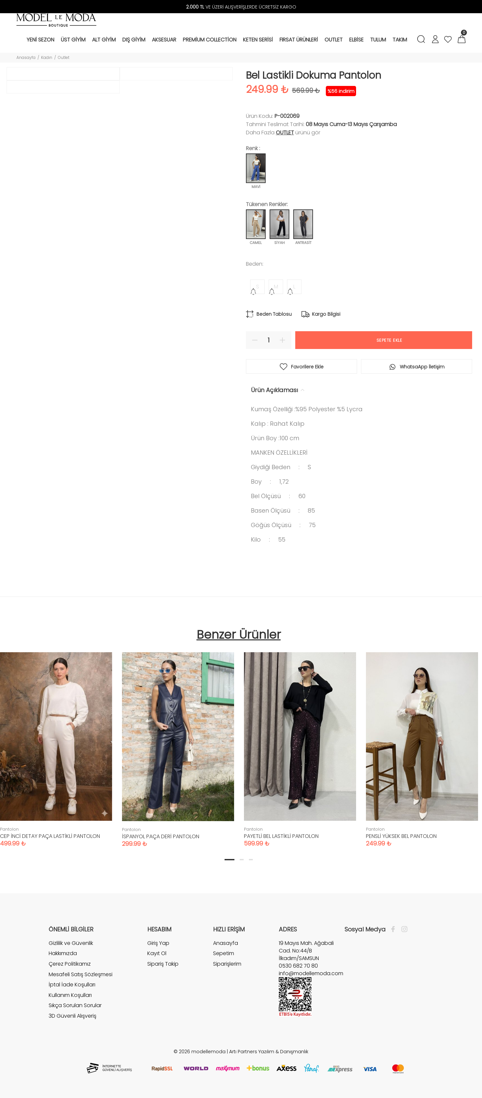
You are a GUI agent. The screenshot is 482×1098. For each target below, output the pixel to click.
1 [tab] (229, 859)
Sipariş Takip (163, 964)
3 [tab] (251, 859)
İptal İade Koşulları (72, 984)
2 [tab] (242, 859)
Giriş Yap (158, 943)
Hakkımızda (63, 953)
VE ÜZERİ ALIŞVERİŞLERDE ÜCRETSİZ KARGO (241, 7)
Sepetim (223, 953)
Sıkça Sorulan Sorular (75, 1005)
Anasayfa (26, 57)
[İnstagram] (402, 929)
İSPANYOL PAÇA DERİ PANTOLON (160, 836)
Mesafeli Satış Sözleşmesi (80, 974)
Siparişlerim (227, 964)
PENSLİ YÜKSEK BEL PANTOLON (401, 836)
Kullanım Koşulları (70, 995)
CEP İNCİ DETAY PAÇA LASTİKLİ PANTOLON (50, 836)
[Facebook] (394, 929)
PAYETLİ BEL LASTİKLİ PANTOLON (281, 836)
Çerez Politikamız (70, 964)
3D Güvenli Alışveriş (72, 1016)
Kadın (46, 57)
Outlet (63, 57)
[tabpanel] (178, 743)
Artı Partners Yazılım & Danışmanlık (268, 1051)
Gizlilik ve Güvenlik (71, 943)
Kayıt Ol (156, 953)
